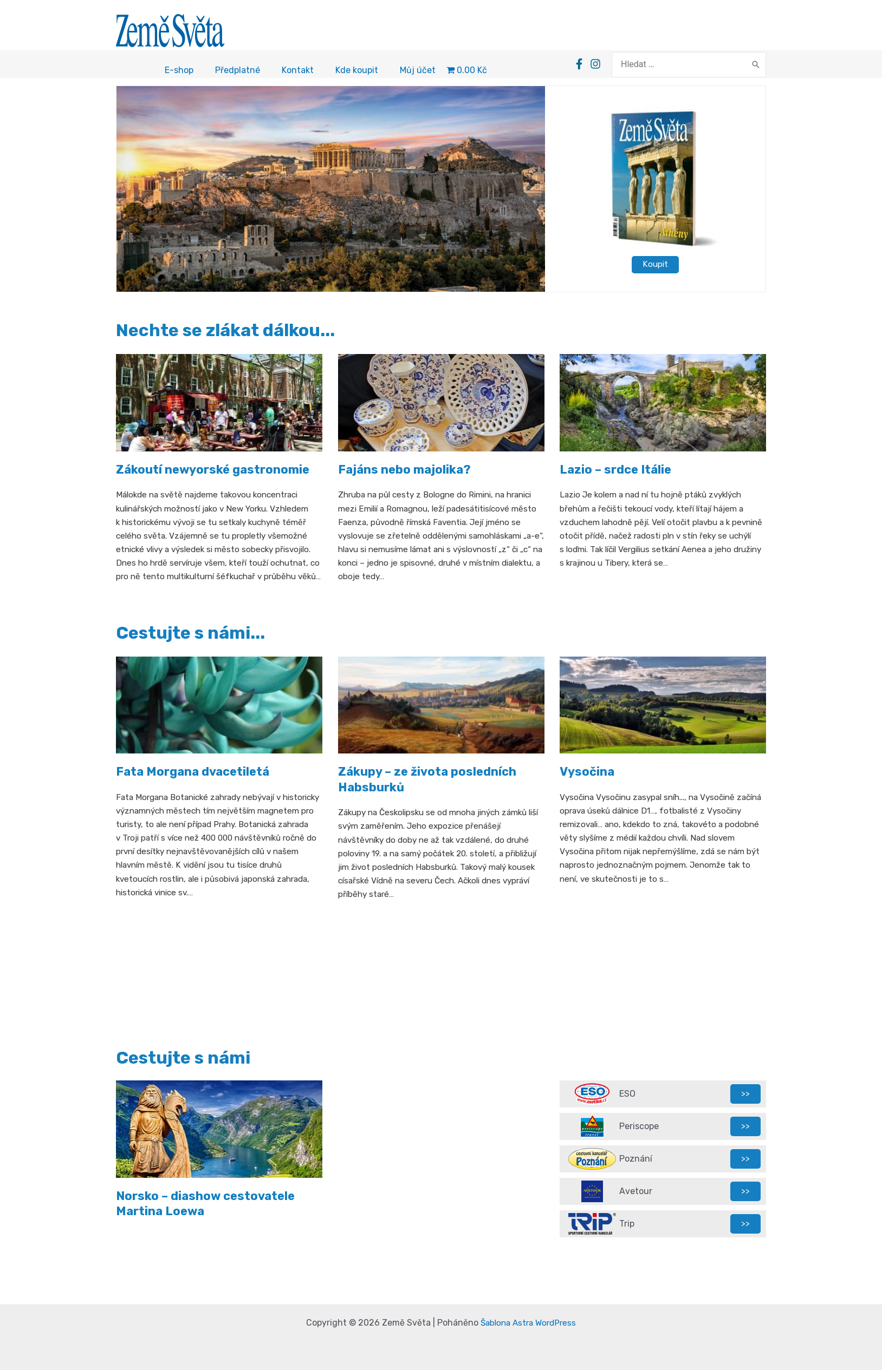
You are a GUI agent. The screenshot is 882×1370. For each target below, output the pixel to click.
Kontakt (298, 72)
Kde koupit (356, 72)
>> (745, 1094)
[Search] (756, 65)
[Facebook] (596, 65)
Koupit (656, 265)
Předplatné (237, 72)
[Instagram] (612, 65)
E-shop (179, 72)
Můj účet (418, 72)
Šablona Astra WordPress (528, 1322)
